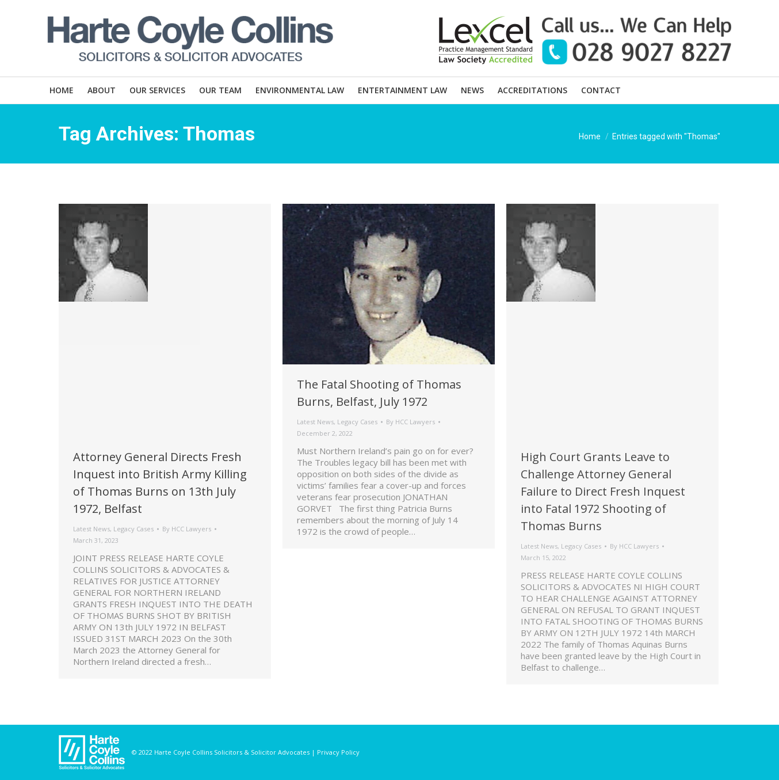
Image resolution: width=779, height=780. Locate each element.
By (186, 528)
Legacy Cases (133, 528)
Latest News (91, 528)
